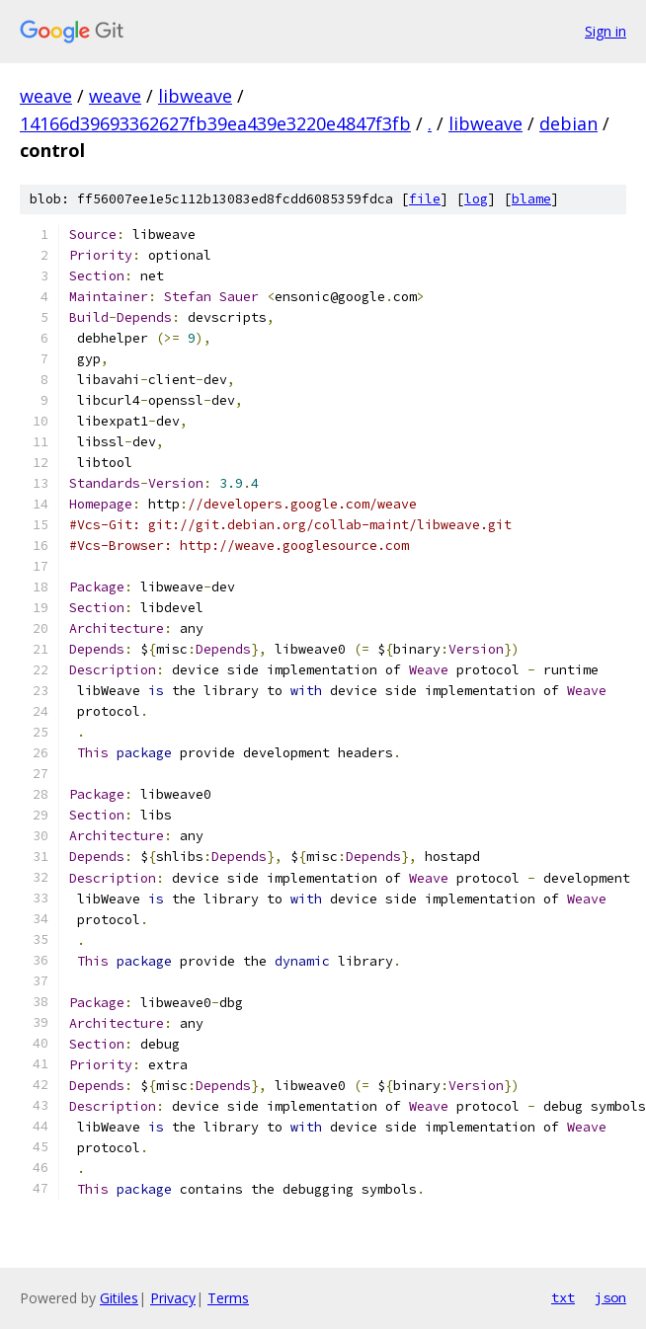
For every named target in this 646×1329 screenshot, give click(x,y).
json (610, 1297)
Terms (228, 1298)
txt (563, 1297)
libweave (195, 96)
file (425, 199)
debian (568, 123)
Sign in (605, 31)
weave (46, 96)
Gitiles (119, 1298)
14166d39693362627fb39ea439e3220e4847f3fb (215, 123)
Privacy (173, 1298)
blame (531, 199)
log (476, 199)
